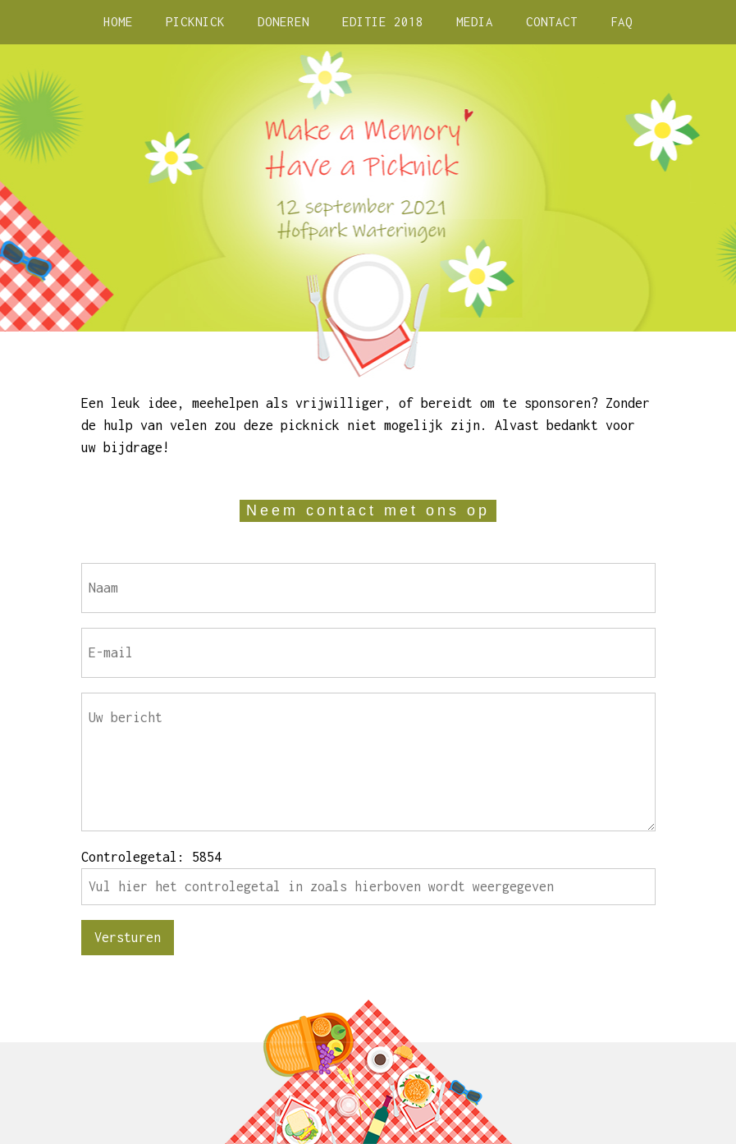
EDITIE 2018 (382, 21)
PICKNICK (195, 21)
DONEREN (283, 21)
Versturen (127, 937)
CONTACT (552, 21)
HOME (118, 21)
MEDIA (474, 21)
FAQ (621, 21)
